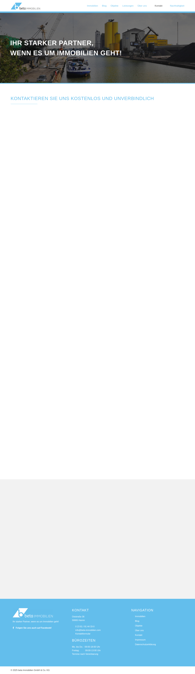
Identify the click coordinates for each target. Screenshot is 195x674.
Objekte (114, 6)
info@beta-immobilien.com (86, 630)
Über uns (142, 6)
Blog (104, 6)
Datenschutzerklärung (145, 644)
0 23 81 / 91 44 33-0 (83, 626)
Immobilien (92, 6)
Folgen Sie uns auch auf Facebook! (32, 628)
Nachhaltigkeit (175, 6)
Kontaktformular (81, 634)
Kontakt (159, 6)
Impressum (140, 640)
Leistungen (128, 6)
